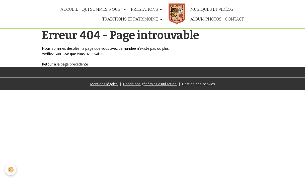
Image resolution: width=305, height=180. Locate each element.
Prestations (145, 9)
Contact (234, 19)
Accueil (69, 9)
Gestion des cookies (198, 84)
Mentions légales (104, 84)
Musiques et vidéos (211, 9)
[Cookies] (10, 169)
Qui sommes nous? (102, 9)
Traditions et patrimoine (130, 19)
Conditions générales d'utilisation (150, 84)
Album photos (205, 19)
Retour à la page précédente (65, 64)
